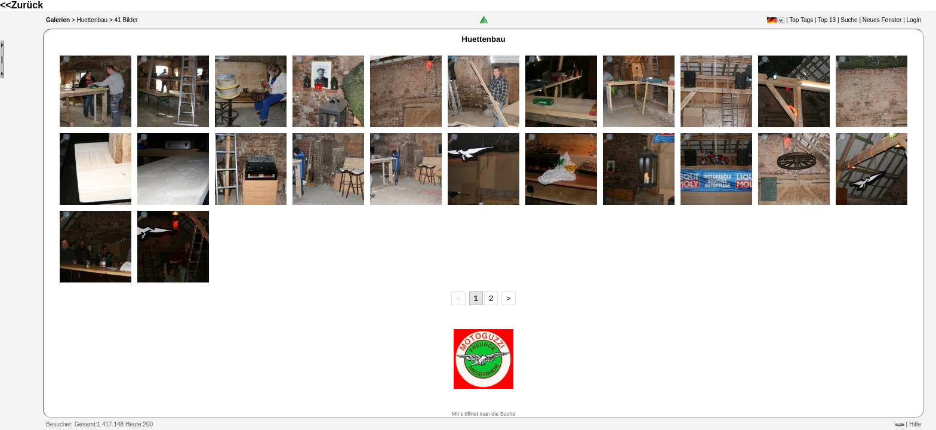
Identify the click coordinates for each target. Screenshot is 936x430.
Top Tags (801, 20)
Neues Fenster (882, 20)
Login (914, 20)
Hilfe (915, 424)
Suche (848, 20)
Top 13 (827, 20)
